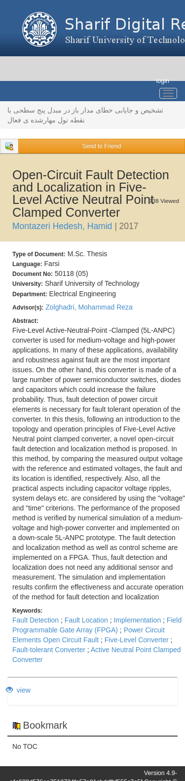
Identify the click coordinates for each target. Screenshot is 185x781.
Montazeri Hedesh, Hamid (62, 226)
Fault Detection (35, 620)
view (18, 690)
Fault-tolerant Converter (48, 650)
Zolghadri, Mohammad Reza (89, 307)
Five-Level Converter (137, 640)
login (162, 81)
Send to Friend (101, 146)
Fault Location (86, 620)
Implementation (137, 620)
